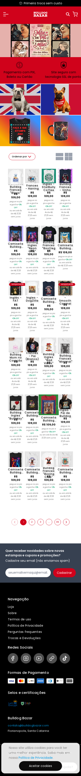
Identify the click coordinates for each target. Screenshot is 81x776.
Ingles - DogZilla (32, 299)
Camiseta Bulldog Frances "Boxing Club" (48, 471)
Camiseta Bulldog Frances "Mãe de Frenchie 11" (32, 414)
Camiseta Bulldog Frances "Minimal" (65, 357)
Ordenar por (22, 156)
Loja (11, 607)
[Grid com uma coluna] (59, 156)
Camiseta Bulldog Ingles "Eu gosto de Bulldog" (48, 300)
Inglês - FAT (16, 299)
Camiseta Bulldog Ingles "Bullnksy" (15, 414)
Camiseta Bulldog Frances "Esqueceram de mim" (49, 419)
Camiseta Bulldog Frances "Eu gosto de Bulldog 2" (32, 471)
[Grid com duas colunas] (68, 156)
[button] (5, 14)
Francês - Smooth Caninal (65, 299)
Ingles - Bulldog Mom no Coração (15, 356)
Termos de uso (19, 619)
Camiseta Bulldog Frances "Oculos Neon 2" (15, 471)
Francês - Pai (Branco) (32, 356)
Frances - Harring (32, 187)
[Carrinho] (75, 14)
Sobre (12, 613)
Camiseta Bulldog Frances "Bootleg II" (48, 245)
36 (57, 522)
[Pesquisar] (68, 14)
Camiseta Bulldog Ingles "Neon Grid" (32, 245)
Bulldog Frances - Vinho (65, 187)
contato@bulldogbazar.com (28, 725)
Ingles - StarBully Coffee (49, 187)
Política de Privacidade (25, 625)
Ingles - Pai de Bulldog (65, 413)
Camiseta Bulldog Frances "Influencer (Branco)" (65, 247)
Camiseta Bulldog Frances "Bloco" (15, 188)
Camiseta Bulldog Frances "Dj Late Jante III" (15, 245)
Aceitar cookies (40, 766)
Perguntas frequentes (25, 632)
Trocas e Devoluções (24, 638)
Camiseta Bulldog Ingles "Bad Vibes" (48, 357)
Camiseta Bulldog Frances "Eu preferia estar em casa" (65, 471)
